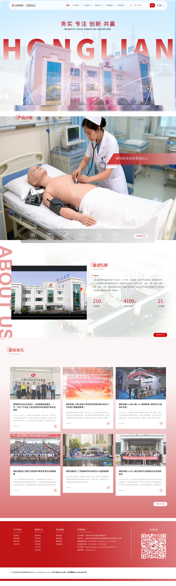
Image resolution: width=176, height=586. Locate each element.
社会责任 (38, 550)
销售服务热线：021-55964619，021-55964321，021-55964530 (96, 541)
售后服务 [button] (109, 5)
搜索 (152, 5)
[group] (88, 178)
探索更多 (141, 236)
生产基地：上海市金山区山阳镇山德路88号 (91, 535)
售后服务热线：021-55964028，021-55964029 (91, 544)
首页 (67, 5)
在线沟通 (59, 544)
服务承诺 (59, 535)
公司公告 (38, 547)
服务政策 (59, 538)
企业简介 (16, 535)
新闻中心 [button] (98, 5)
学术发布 (38, 538)
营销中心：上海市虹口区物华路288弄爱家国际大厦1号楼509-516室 (99, 538)
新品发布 (38, 535)
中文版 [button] (159, 5)
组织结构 (16, 538)
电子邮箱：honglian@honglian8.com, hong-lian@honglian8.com (96, 547)
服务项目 (59, 541)
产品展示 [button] (87, 5)
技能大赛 (38, 541)
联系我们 (121, 5)
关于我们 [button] (75, 5)
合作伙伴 (16, 544)
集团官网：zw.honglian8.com (86, 550)
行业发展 (38, 544)
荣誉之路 (16, 541)
